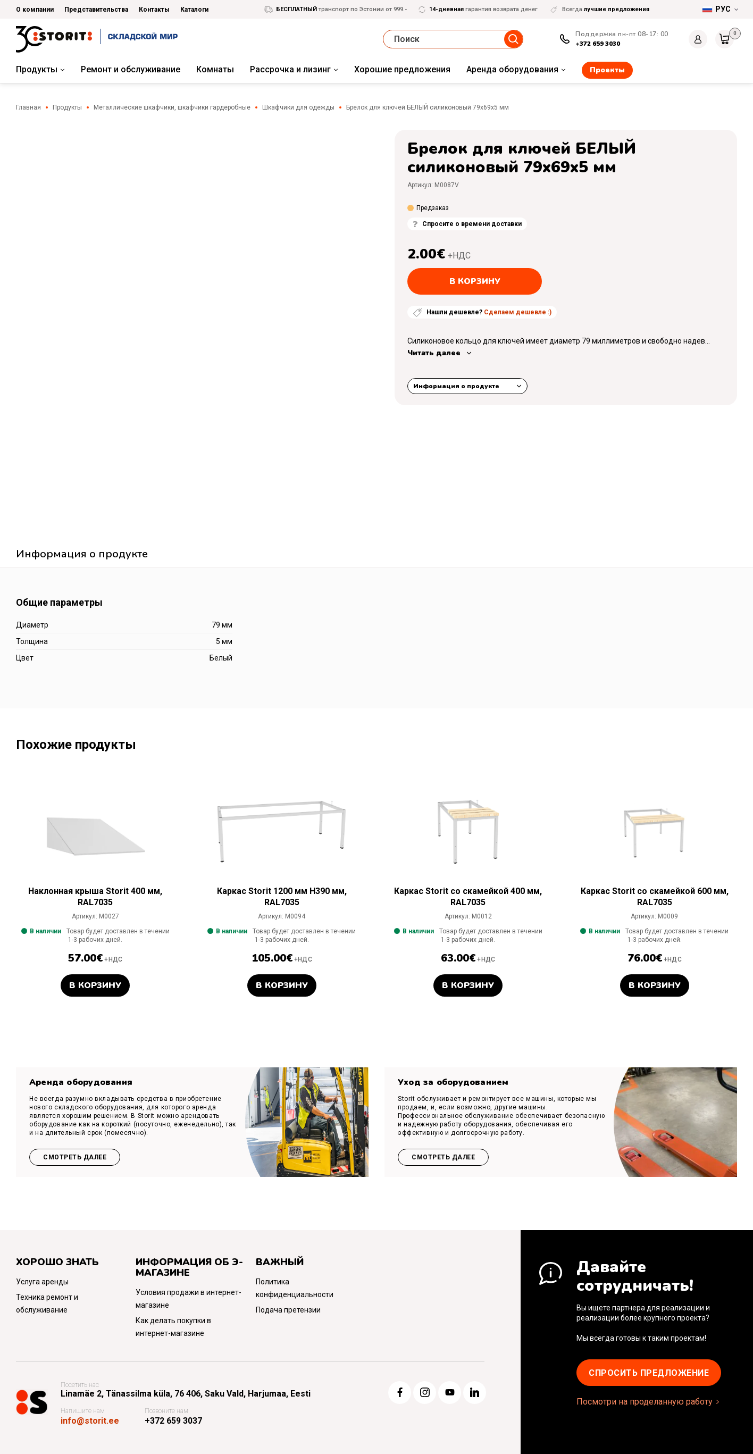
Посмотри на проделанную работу (644, 1402)
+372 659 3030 (597, 43)
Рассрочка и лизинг (290, 69)
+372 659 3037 (174, 1421)
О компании (35, 9)
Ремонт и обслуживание (130, 69)
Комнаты (215, 69)
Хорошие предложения (402, 69)
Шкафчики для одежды (298, 107)
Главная (28, 107)
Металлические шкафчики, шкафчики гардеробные (172, 107)
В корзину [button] (95, 985)
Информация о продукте (456, 386)
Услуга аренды (42, 1281)
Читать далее (434, 353)
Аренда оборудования (512, 69)
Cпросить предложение (649, 1373)
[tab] (82, 555)
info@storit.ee (90, 1421)
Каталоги (194, 9)
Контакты (154, 9)
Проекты (607, 70)
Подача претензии (288, 1310)
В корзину (475, 281)
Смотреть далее (74, 1157)
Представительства (96, 9)
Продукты (36, 69)
